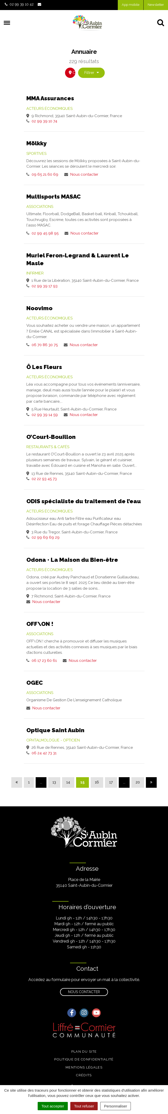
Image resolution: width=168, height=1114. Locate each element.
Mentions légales (84, 1067)
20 (138, 782)
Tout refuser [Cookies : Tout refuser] (84, 1106)
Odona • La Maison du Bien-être (72, 559)
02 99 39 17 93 (45, 286)
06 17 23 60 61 (44, 660)
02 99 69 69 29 (46, 537)
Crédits (84, 1075)
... (41, 782)
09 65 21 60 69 (45, 174)
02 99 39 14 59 (45, 414)
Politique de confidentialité (84, 1059)
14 (68, 782)
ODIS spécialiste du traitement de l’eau (83, 501)
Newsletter (156, 5)
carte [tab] (72, 72)
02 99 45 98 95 (45, 233)
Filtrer (91, 72)
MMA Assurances (50, 98)
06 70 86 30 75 (45, 345)
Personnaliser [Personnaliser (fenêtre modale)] (115, 1106)
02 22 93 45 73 (44, 479)
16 (97, 782)
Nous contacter (84, 174)
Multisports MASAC (53, 196)
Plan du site (84, 1051)
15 (82, 782)
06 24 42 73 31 (44, 753)
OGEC (34, 682)
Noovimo (39, 308)
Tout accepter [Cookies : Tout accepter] (52, 1106)
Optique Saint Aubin (55, 730)
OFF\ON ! (39, 623)
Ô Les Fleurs (44, 366)
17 (111, 782)
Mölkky (36, 143)
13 (54, 782)
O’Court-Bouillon (51, 436)
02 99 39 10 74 (44, 121)
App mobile (130, 5)
